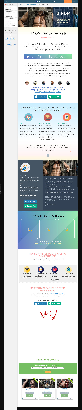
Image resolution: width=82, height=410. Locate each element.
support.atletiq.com (8, 39)
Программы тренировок (47, 1)
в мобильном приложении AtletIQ (47, 247)
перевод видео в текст (10, 45)
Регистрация (68, 1)
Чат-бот (14, 39)
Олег (30, 391)
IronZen (65, 391)
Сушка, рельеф (9, 16)
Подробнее (29, 398)
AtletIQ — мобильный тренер (48, 94)
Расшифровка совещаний (10, 44)
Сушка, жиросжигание (10, 25)
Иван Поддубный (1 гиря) (29, 393)
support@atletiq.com (10, 38)
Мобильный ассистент (56, 296)
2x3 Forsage (64, 393)
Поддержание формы (10, 18)
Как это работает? (58, 1)
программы (22, 4)
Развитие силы (9, 11)
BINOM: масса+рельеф (32, 4)
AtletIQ (23, 179)
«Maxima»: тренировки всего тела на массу (47, 393)
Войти (74, 1)
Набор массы (8, 13)
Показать (48, 375)
